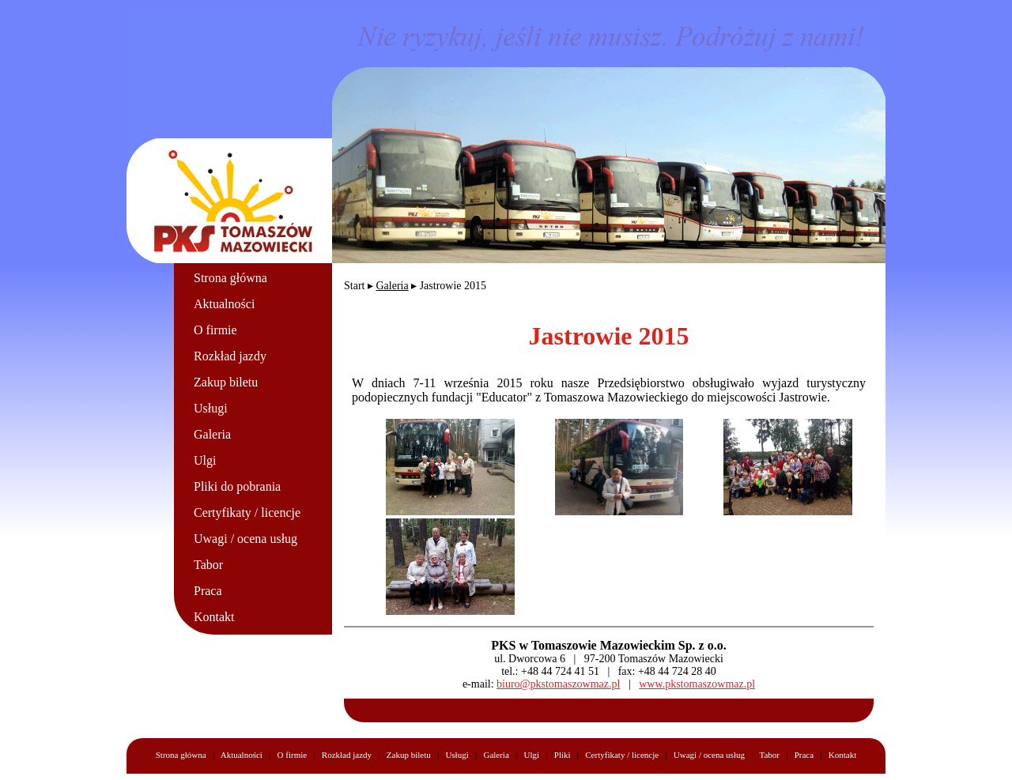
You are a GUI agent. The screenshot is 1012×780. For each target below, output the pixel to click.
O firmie (215, 330)
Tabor (208, 564)
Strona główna (230, 277)
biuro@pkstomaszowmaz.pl (558, 684)
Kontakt (214, 617)
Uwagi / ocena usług (245, 538)
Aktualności (224, 304)
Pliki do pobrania (237, 486)
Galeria (212, 434)
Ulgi (205, 460)
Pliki (562, 754)
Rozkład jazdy (230, 356)
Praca (208, 590)
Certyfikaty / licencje (247, 512)
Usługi (211, 408)
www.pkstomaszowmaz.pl (697, 684)
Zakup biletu (226, 382)
